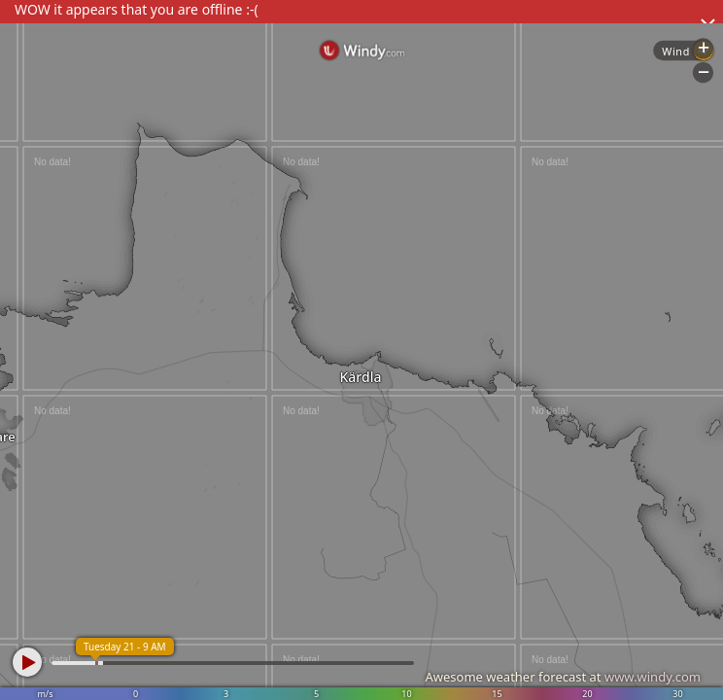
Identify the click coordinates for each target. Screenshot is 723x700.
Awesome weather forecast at (563, 676)
